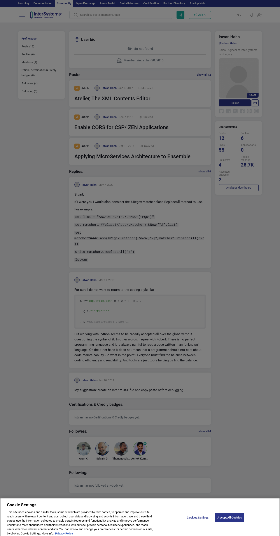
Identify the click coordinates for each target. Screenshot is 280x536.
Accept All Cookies (229, 521)
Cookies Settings (197, 521)
